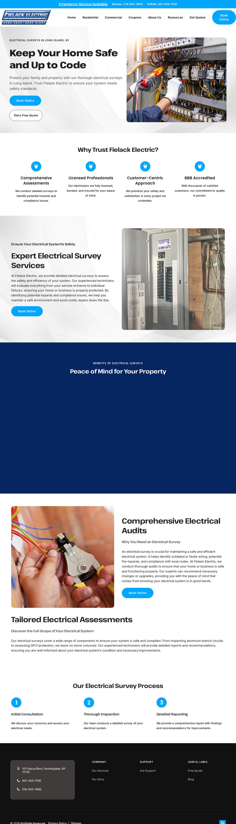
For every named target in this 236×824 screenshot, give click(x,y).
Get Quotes (201, 17)
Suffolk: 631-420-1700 (162, 4)
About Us (157, 17)
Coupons (138, 17)
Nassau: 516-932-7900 (127, 4)
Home (75, 17)
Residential (93, 17)
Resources (178, 17)
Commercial (116, 17)
